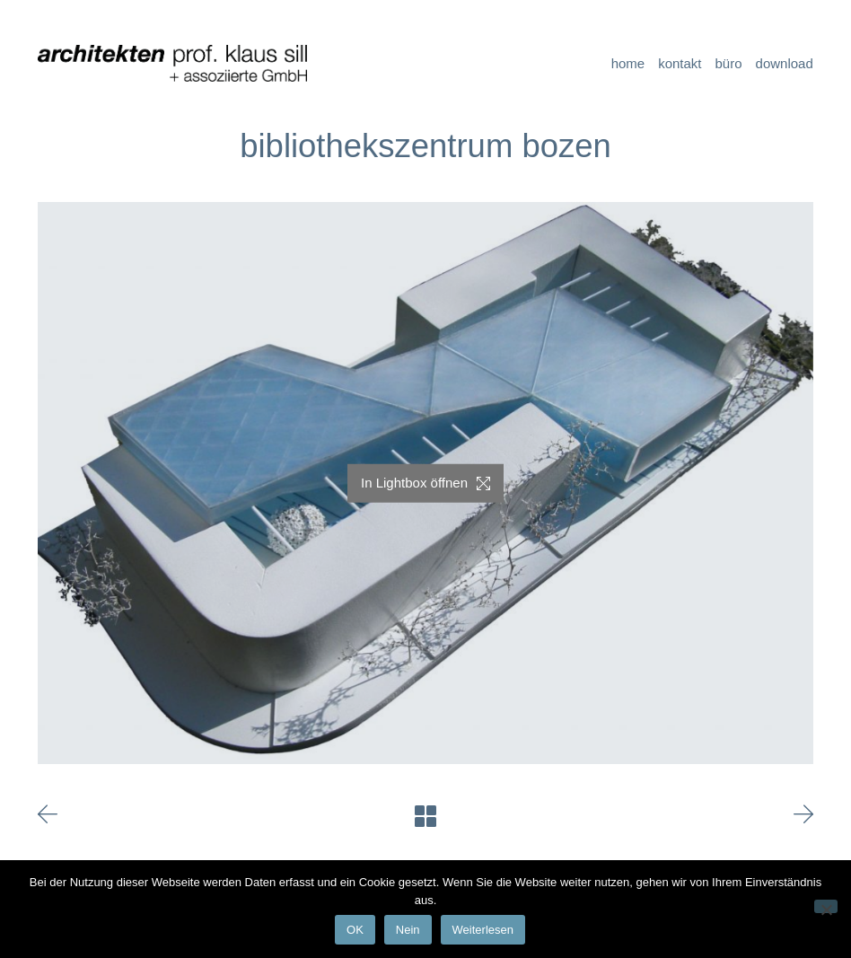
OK (355, 929)
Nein (408, 929)
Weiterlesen (482, 929)
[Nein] (826, 906)
